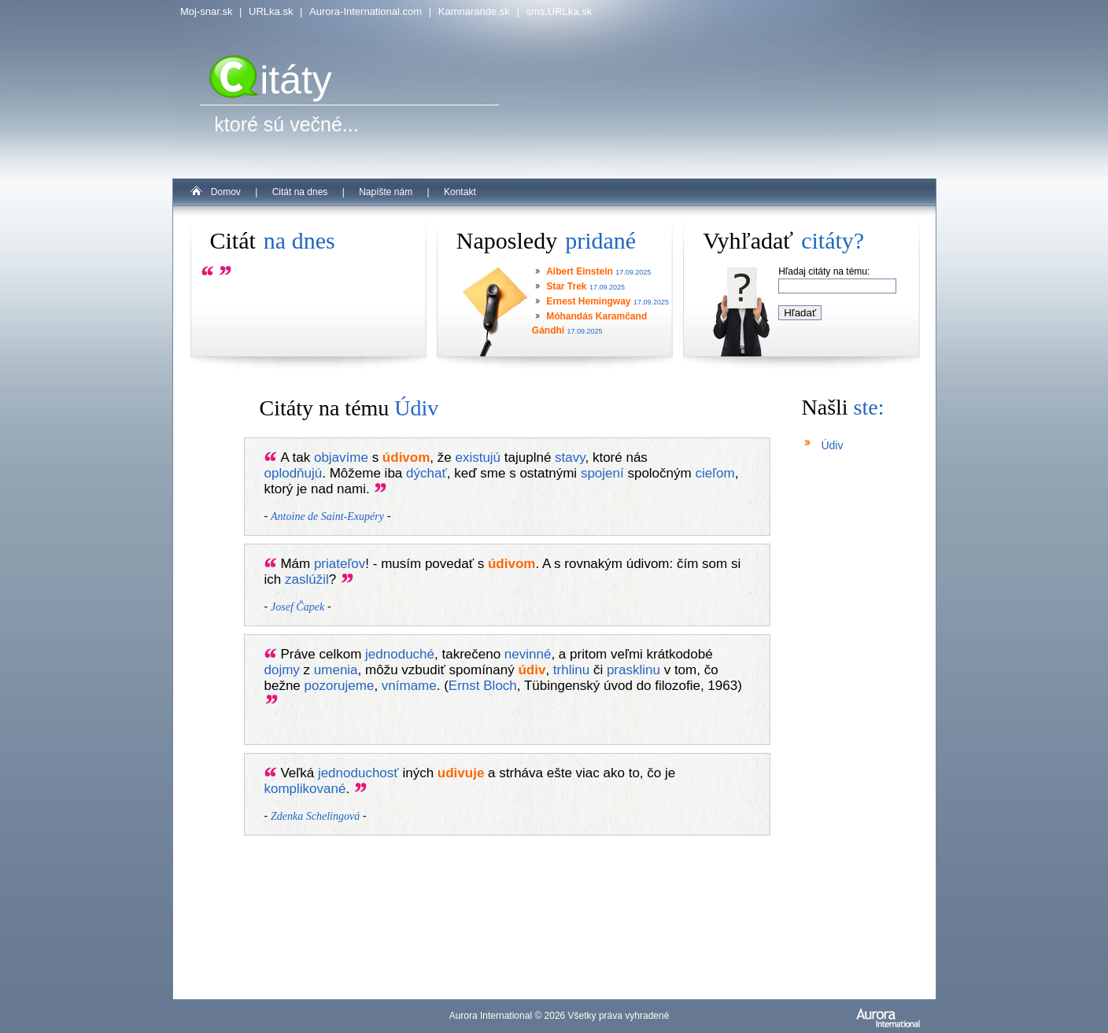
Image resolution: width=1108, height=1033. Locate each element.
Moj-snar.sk (206, 11)
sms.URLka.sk (559, 11)
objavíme (341, 457)
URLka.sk (271, 11)
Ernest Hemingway (588, 301)
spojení (602, 473)
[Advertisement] (849, 747)
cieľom (714, 473)
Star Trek (566, 286)
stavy (570, 457)
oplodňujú (293, 473)
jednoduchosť (358, 773)
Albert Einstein (579, 271)
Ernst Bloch (483, 685)
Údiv (832, 445)
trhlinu (571, 669)
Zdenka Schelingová (315, 816)
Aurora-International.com (365, 11)
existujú (477, 457)
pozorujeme (340, 685)
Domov (226, 191)
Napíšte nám (385, 191)
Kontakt (460, 191)
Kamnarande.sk (474, 11)
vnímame (409, 685)
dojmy (282, 669)
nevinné (528, 654)
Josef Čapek (297, 607)
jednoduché (399, 654)
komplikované (305, 788)
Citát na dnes (300, 191)
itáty (270, 80)
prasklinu (633, 669)
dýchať (426, 473)
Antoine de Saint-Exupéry (327, 516)
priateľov (339, 563)
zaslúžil (307, 579)
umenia (336, 669)
